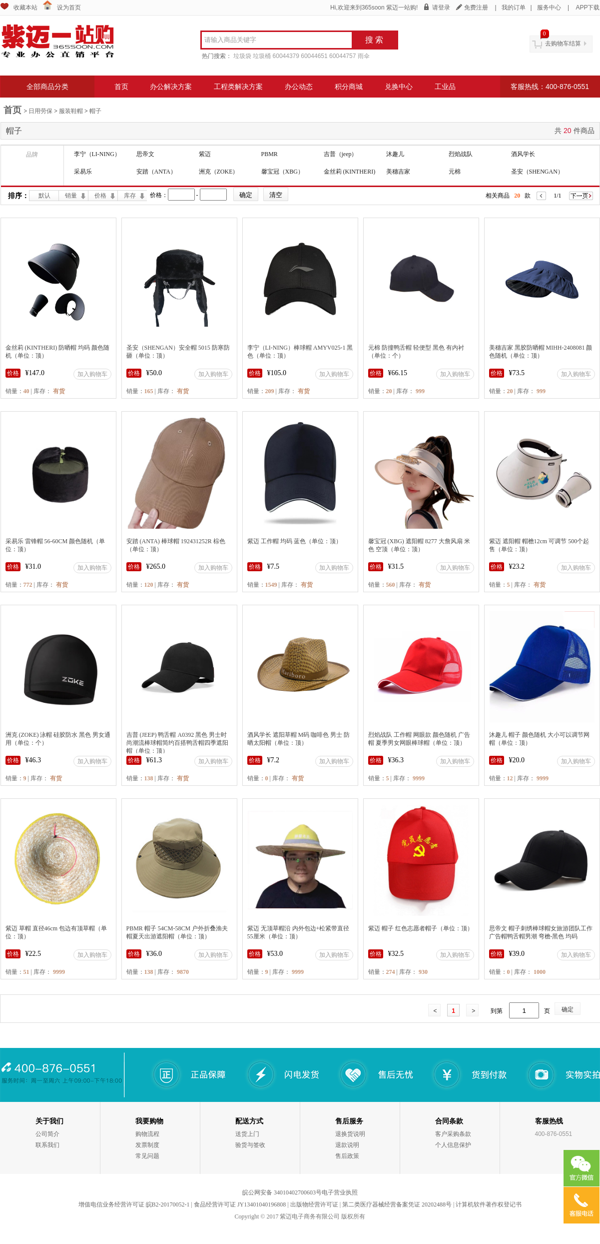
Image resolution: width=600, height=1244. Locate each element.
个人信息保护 (453, 1144)
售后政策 (347, 1155)
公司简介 (47, 1133)
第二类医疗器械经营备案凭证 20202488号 (397, 1204)
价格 (100, 195)
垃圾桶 (262, 56)
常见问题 (147, 1155)
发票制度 (147, 1144)
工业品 (445, 87)
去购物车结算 (563, 43)
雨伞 (364, 56)
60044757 (342, 56)
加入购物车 (92, 374)
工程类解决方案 (238, 87)
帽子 (95, 111)
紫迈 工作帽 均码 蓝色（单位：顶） (294, 541)
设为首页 (69, 7)
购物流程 (147, 1133)
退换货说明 (350, 1133)
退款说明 (347, 1144)
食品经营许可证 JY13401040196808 (240, 1204)
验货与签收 (250, 1144)
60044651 (314, 56)
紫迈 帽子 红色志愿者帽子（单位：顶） (420, 928)
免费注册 (476, 7)
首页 (121, 87)
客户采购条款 (453, 1133)
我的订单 (514, 7)
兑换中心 (399, 87)
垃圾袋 (242, 56)
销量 (71, 195)
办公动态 (299, 87)
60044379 (286, 56)
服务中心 (549, 7)
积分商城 (349, 87)
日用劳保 (40, 111)
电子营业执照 (340, 1192)
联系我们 (47, 1144)
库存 (130, 195)
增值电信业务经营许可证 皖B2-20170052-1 (134, 1204)
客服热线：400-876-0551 (550, 87)
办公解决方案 (171, 87)
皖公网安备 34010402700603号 (282, 1192)
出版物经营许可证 (314, 1204)
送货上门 (247, 1133)
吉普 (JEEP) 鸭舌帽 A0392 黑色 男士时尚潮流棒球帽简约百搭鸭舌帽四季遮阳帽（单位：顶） (177, 742)
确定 (568, 1009)
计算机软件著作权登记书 (489, 1204)
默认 (44, 195)
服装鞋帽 (71, 111)
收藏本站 (25, 7)
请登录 (441, 7)
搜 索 (374, 40)
